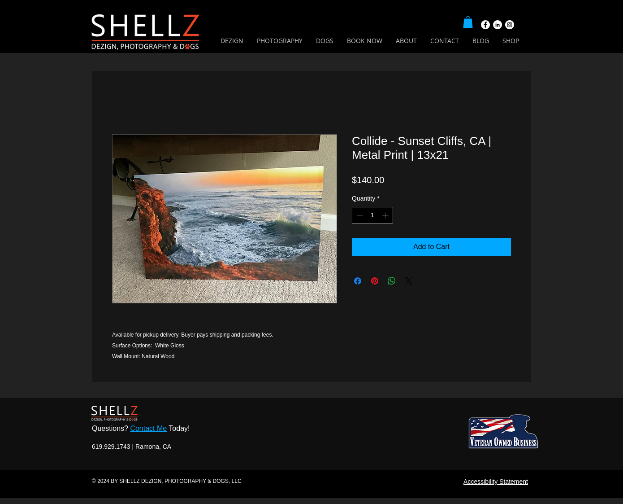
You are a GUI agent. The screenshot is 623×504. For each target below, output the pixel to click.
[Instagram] (509, 24)
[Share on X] (408, 281)
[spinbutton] (372, 215)
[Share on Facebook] (357, 281)
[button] (468, 22)
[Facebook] (485, 24)
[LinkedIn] (497, 24)
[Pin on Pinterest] (374, 281)
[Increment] (386, 215)
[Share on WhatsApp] (391, 281)
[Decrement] (358, 215)
